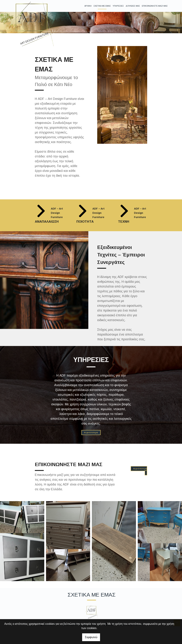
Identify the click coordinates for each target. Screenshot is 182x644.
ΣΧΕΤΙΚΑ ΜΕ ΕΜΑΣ (102, 6)
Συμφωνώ (91, 637)
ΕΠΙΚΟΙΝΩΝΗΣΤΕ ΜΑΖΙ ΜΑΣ (155, 6)
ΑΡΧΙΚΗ (88, 6)
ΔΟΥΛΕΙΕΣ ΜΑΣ (133, 6)
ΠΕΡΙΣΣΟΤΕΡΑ (91, 432)
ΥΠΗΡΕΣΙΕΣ (118, 6)
